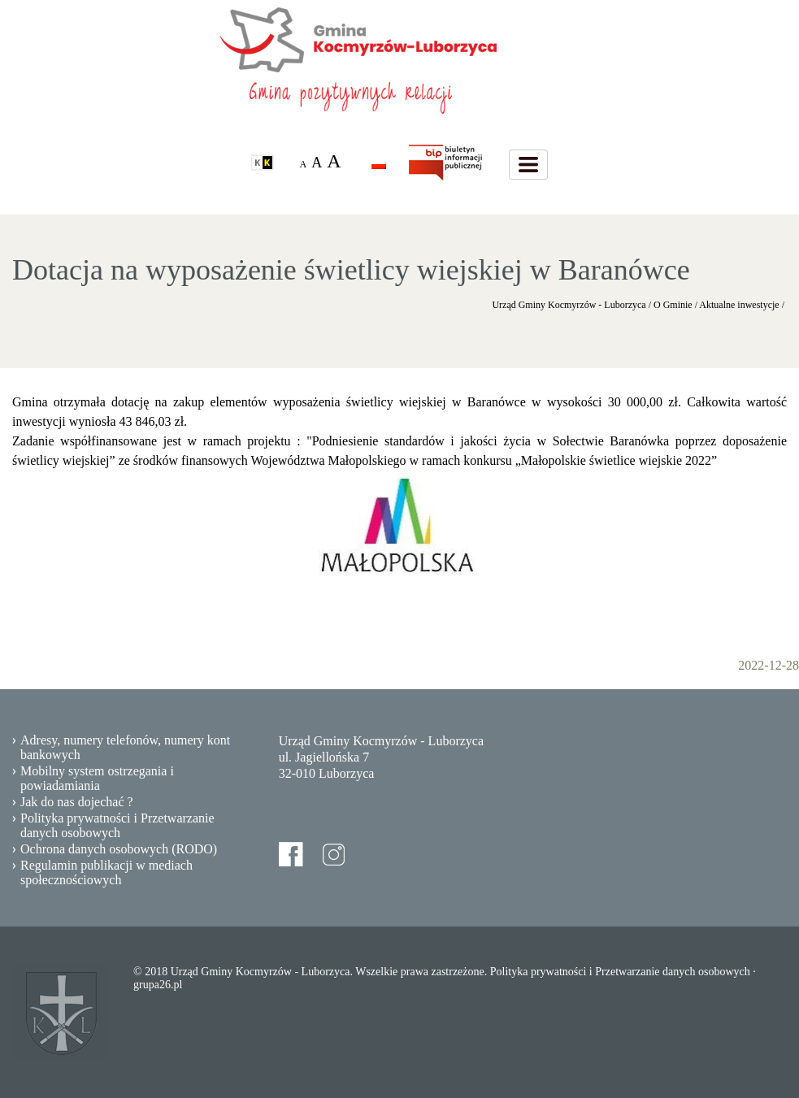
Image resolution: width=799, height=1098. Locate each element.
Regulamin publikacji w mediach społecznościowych (106, 872)
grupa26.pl (157, 985)
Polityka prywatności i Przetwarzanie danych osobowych (117, 825)
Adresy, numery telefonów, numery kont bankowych (125, 747)
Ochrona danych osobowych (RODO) (118, 849)
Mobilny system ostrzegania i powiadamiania (97, 778)
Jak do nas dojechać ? (76, 802)
